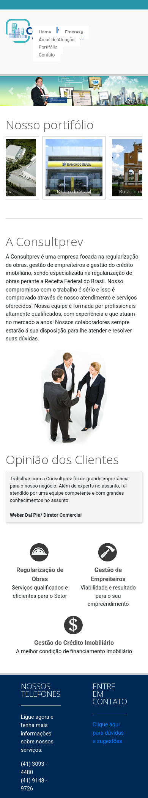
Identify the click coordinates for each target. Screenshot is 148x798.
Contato (47, 55)
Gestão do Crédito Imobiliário (74, 642)
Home (45, 32)
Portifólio (48, 47)
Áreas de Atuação (56, 39)
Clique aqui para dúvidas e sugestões (108, 732)
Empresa (74, 32)
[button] (11, 91)
